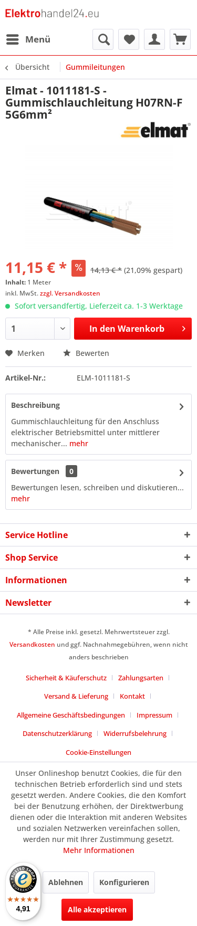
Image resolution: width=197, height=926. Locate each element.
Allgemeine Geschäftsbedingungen (71, 715)
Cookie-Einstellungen (98, 752)
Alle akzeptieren (97, 909)
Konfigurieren (124, 882)
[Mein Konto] (154, 39)
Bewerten (86, 353)
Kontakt (132, 696)
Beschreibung (35, 405)
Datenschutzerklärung (57, 733)
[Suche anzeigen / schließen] (102, 39)
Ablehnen (65, 882)
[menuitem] (28, 39)
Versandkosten (32, 644)
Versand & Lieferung (76, 696)
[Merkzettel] (128, 39)
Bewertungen (35, 471)
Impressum (154, 715)
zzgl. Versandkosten (70, 293)
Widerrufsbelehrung (135, 733)
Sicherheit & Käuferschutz (66, 677)
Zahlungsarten (140, 677)
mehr (77, 443)
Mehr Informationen (98, 850)
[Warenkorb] (180, 39)
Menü (28, 38)
